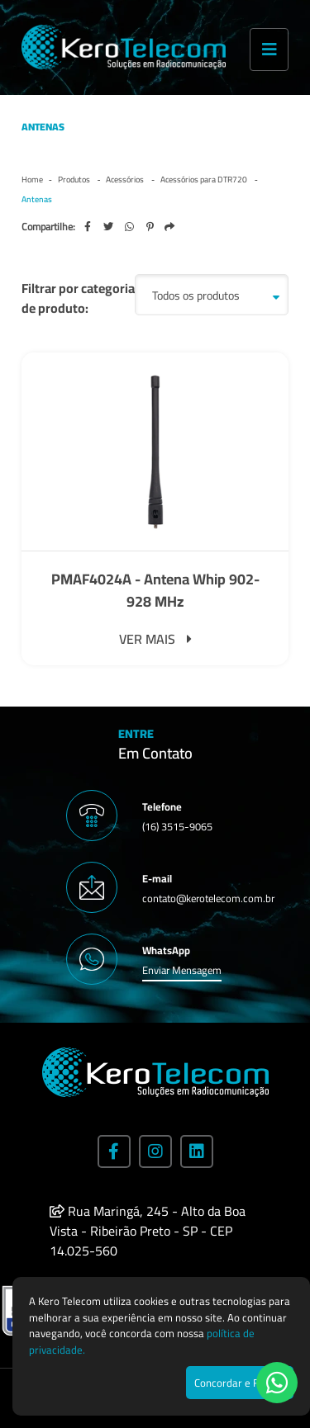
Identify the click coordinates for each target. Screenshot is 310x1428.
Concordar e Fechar (239, 1383)
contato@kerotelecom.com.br (208, 898)
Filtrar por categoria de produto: (78, 298)
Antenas (36, 199)
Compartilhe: (48, 227)
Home (32, 179)
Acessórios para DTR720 (204, 179)
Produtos (75, 179)
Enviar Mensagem (182, 970)
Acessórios (125, 179)
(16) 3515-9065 (177, 826)
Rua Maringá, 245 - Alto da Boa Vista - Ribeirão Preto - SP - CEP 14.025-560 (148, 1231)
